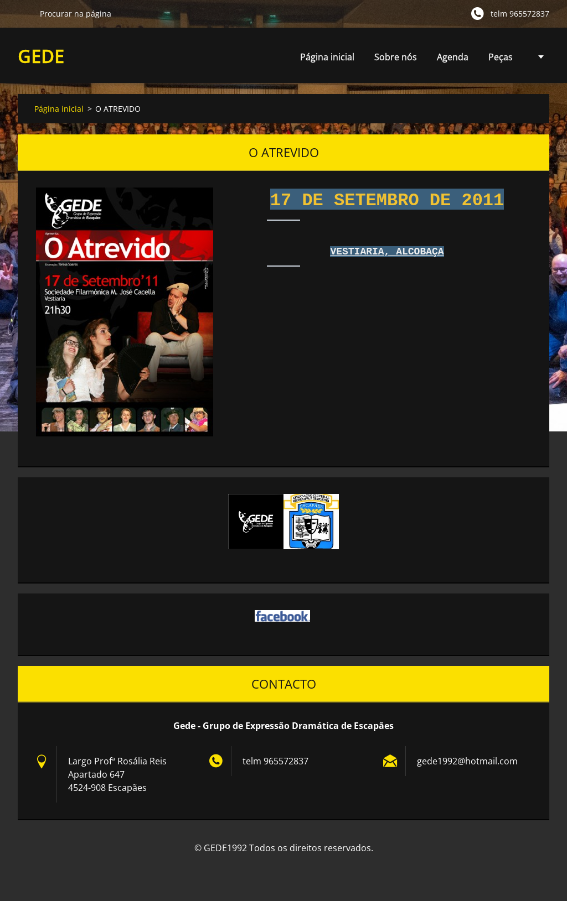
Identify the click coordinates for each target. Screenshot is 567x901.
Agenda (452, 60)
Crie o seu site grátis (274, 872)
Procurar (24, 13)
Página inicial (327, 57)
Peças (500, 60)
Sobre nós (395, 57)
